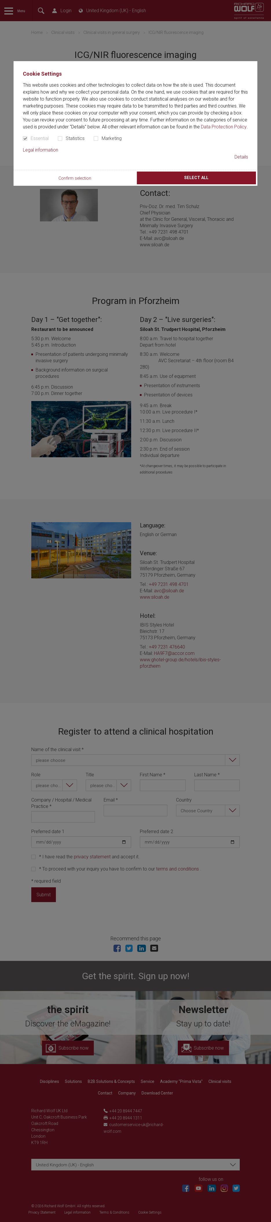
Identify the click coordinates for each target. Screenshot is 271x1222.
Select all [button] (196, 177)
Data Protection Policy (224, 127)
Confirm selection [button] (74, 178)
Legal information (40, 150)
